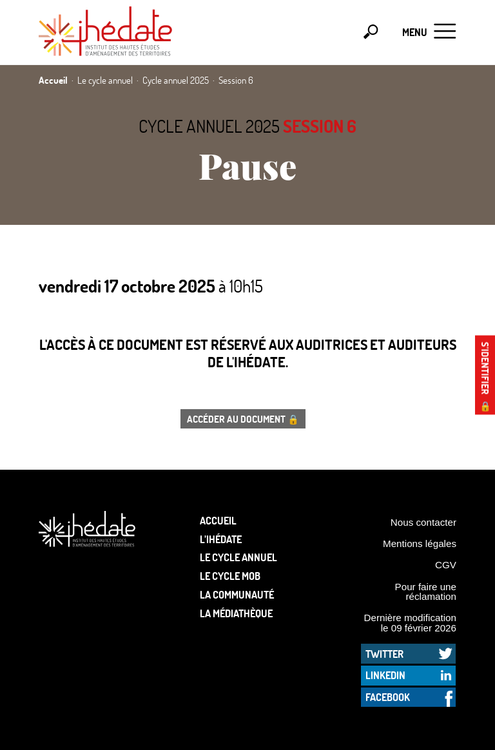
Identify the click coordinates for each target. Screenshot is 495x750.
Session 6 (319, 126)
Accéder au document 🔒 (243, 418)
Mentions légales (419, 543)
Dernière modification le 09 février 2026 (410, 622)
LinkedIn (385, 675)
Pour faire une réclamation (425, 591)
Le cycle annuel (238, 557)
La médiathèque (236, 613)
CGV (445, 564)
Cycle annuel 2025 (209, 126)
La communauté (237, 594)
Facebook (387, 697)
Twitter (384, 653)
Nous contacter (423, 522)
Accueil (218, 520)
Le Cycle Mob (230, 575)
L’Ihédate (221, 539)
